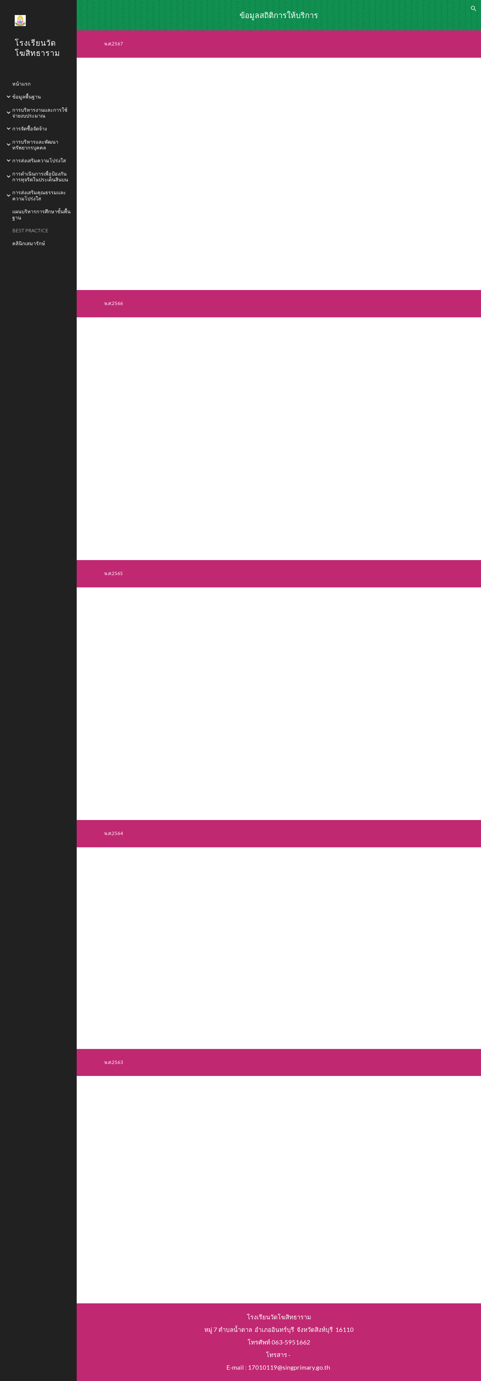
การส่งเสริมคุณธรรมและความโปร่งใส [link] (39, 195)
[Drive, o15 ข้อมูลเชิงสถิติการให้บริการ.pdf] (278, 1189)
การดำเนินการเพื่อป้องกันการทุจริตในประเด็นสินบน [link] (40, 176)
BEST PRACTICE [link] (30, 230)
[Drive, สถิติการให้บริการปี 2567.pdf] (279, 174)
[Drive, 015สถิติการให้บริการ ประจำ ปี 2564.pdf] (293, 948)
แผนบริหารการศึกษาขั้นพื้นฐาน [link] (41, 214)
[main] (279, 15)
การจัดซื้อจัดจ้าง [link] (29, 128)
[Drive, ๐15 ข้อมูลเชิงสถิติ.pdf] (279, 704)
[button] (473, 8)
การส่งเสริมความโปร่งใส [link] (39, 160)
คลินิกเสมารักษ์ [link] (28, 243)
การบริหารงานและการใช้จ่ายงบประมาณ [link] (39, 112)
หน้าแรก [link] (21, 84)
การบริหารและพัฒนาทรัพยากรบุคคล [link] (35, 144)
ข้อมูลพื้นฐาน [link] (26, 96)
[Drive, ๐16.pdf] (279, 439)
